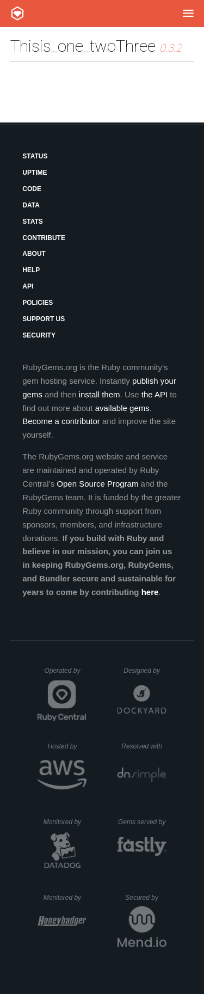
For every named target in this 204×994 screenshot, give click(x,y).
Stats (32, 221)
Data (31, 205)
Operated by (65, 674)
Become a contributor (61, 421)
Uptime (34, 172)
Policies (37, 302)
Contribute (43, 238)
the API (154, 394)
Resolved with (143, 746)
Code (31, 189)
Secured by (145, 897)
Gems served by (142, 822)
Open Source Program (97, 483)
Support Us (43, 319)
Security (38, 335)
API (27, 286)
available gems (122, 408)
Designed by (144, 670)
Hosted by (66, 746)
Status (34, 156)
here (150, 592)
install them (99, 394)
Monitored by (65, 822)
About (34, 253)
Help (31, 270)
